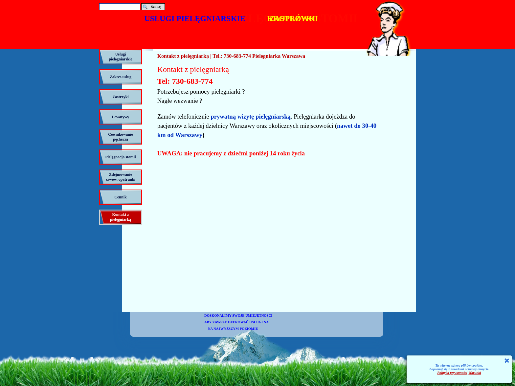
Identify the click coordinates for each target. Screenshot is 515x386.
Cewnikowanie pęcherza (120, 137)
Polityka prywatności (452, 373)
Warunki (474, 373)
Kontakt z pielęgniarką (120, 217)
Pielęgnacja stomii (120, 157)
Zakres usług (120, 77)
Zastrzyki (120, 97)
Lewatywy (120, 117)
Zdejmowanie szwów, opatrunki (120, 177)
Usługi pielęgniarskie (120, 56)
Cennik (120, 197)
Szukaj (156, 7)
